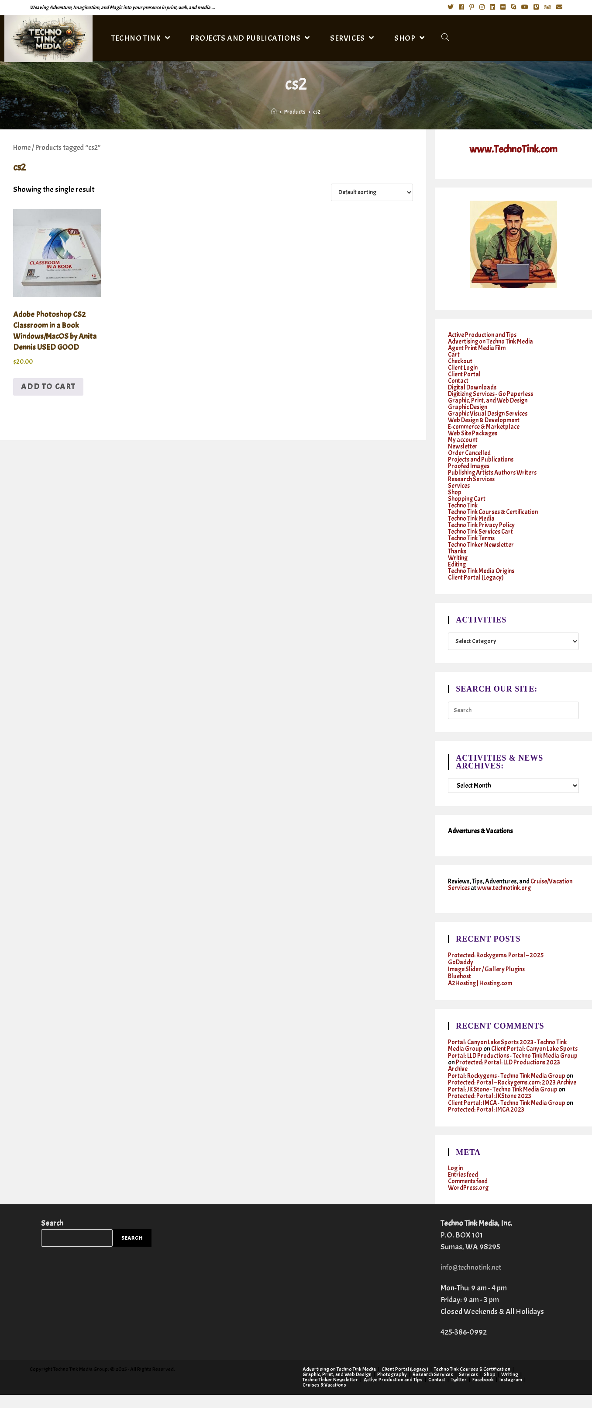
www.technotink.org (505, 888)
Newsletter (463, 446)
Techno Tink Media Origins (482, 571)
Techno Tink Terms (472, 538)
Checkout (460, 361)
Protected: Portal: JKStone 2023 (490, 1109)
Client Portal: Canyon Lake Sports (504, 1052)
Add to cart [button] (48, 387)
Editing (457, 564)
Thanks (458, 551)
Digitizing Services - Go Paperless (492, 393)
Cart (454, 354)
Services (459, 485)
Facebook (483, 1392)
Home (22, 147)
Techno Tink (463, 505)
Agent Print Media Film (478, 348)
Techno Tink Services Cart (481, 531)
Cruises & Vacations (324, 1397)
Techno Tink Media (472, 518)
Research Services (472, 479)
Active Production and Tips (483, 334)
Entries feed (463, 1188)
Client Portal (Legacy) (476, 577)
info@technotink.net (473, 1281)
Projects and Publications (481, 459)
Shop (455, 492)
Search (52, 1236)
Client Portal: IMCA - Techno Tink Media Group (508, 1116)
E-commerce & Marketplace (484, 426)
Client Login (463, 367)
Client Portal (465, 374)
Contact (458, 380)
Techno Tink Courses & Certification (494, 512)
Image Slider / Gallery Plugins (487, 969)
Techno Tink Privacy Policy (482, 525)
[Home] (274, 111)
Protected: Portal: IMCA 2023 (486, 1123)
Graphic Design (468, 407)
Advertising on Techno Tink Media (492, 341)
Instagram (510, 1392)
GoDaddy (461, 962)
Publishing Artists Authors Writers (495, 472)
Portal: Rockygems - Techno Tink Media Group (508, 1082)
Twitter (459, 1392)
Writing (458, 557)
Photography (392, 1387)
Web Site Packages (473, 433)
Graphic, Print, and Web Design (489, 400)
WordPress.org (469, 1201)
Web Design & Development (485, 420)
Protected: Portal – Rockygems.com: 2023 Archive (503, 1092)
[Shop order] (372, 192)
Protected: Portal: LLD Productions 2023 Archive (506, 1072)
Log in (456, 1181)
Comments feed (469, 1194)
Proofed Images (469, 466)
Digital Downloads (473, 387)
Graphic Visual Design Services (489, 413)
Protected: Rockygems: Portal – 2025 (496, 955)
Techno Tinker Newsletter (482, 544)
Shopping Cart (467, 498)
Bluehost (460, 976)
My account (463, 439)
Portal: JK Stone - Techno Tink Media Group (503, 1103)
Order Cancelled (470, 452)
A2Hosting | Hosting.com (482, 983)
